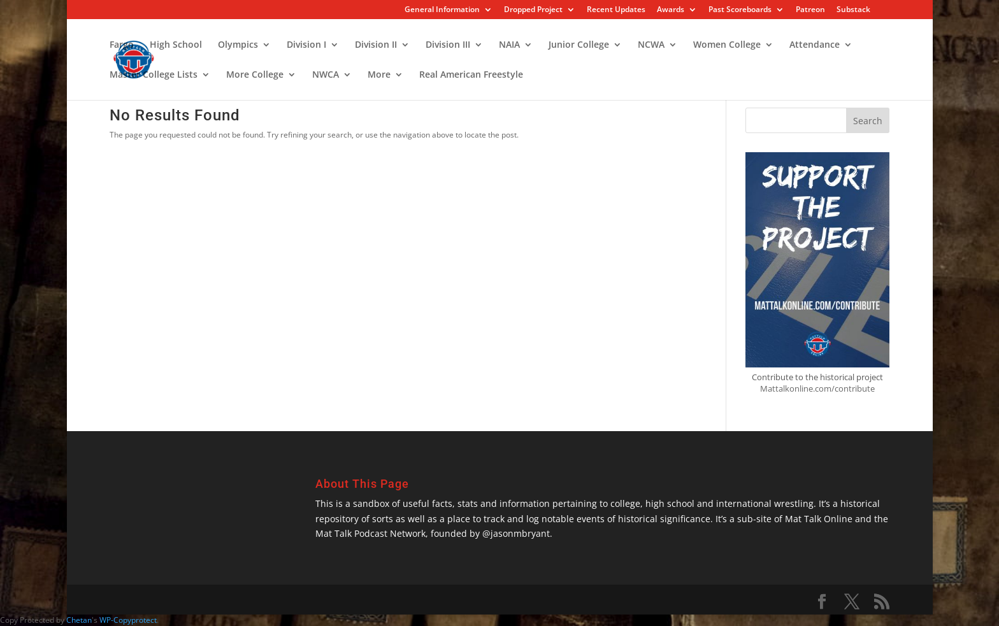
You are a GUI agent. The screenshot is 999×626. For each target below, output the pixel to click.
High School (176, 45)
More (379, 75)
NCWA (651, 45)
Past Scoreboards (740, 10)
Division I (306, 45)
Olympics (238, 45)
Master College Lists (154, 75)
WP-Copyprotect (128, 620)
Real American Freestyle (471, 75)
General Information (442, 10)
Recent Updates (616, 10)
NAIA (509, 45)
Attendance (814, 45)
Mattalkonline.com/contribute (817, 388)
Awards (670, 10)
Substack (853, 10)
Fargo (122, 45)
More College (255, 75)
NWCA (325, 75)
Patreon (810, 10)
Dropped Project (533, 10)
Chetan (79, 620)
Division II (376, 45)
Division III (448, 45)
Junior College (579, 45)
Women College (727, 45)
